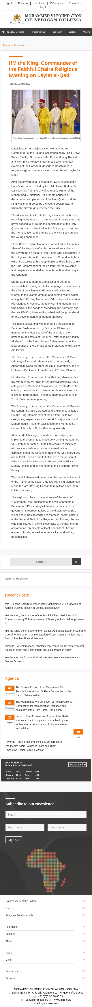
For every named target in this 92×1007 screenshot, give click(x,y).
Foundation (57, 32)
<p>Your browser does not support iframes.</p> (46, 772)
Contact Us (75, 3)
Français (23, 3)
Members (38, 3)
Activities (19, 45)
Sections (72, 32)
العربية (9, 3)
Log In (43, 7)
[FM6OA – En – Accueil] (2, 32)
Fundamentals (38, 32)
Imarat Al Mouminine (16, 32)
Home (6, 45)
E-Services (56, 3)
